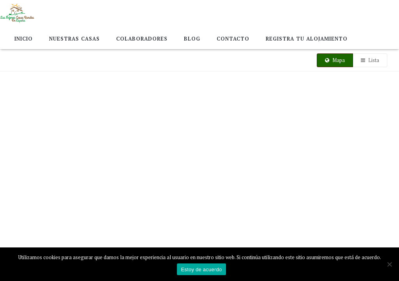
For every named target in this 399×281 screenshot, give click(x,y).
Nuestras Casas (74, 38)
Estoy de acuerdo (201, 269)
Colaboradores (142, 38)
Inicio (23, 38)
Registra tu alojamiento (307, 38)
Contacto (233, 38)
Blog (192, 38)
